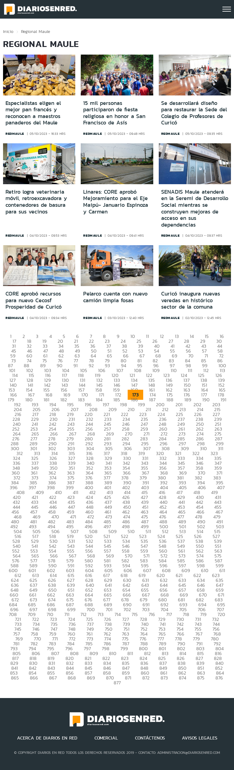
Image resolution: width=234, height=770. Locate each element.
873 (164, 678)
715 (135, 614)
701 (109, 609)
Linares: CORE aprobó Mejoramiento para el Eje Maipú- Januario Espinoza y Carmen (115, 202)
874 (182, 678)
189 (187, 399)
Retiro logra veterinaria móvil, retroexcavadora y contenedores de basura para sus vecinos (36, 202)
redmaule (14, 133)
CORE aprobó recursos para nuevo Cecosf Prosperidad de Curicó (33, 300)
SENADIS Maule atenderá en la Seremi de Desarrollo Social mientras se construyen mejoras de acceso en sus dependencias (194, 208)
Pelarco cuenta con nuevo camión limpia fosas (115, 297)
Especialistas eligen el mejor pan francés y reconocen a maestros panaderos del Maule (33, 113)
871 (128, 678)
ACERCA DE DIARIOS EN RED (47, 738)
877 (117, 682)
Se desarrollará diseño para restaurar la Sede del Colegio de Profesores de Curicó (194, 113)
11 (147, 336)
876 (219, 678)
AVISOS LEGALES (199, 738)
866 (34, 678)
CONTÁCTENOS (150, 738)
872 (146, 678)
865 (15, 678)
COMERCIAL (106, 738)
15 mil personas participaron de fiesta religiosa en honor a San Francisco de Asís (114, 113)
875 (200, 678)
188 (169, 399)
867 (53, 678)
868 (72, 678)
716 (152, 614)
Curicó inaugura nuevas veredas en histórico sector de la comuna (190, 300)
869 (91, 678)
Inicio (8, 31)
